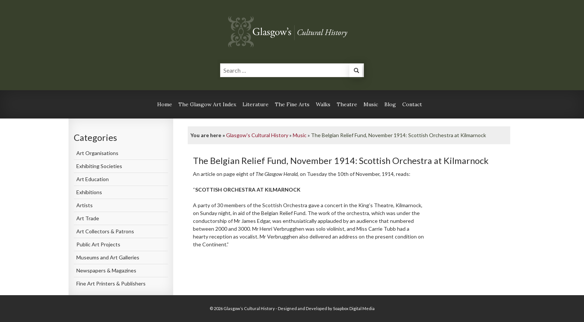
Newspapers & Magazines (106, 270)
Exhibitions (89, 192)
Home (164, 104)
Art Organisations (97, 153)
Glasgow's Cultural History (257, 135)
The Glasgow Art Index (207, 104)
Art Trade (87, 218)
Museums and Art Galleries (107, 257)
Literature (255, 104)
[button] (355, 71)
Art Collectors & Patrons (105, 231)
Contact (412, 104)
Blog (390, 104)
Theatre (347, 104)
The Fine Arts (292, 104)
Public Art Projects (98, 244)
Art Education (92, 179)
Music (371, 104)
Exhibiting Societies (99, 166)
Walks (323, 104)
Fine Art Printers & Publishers (111, 283)
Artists (84, 205)
